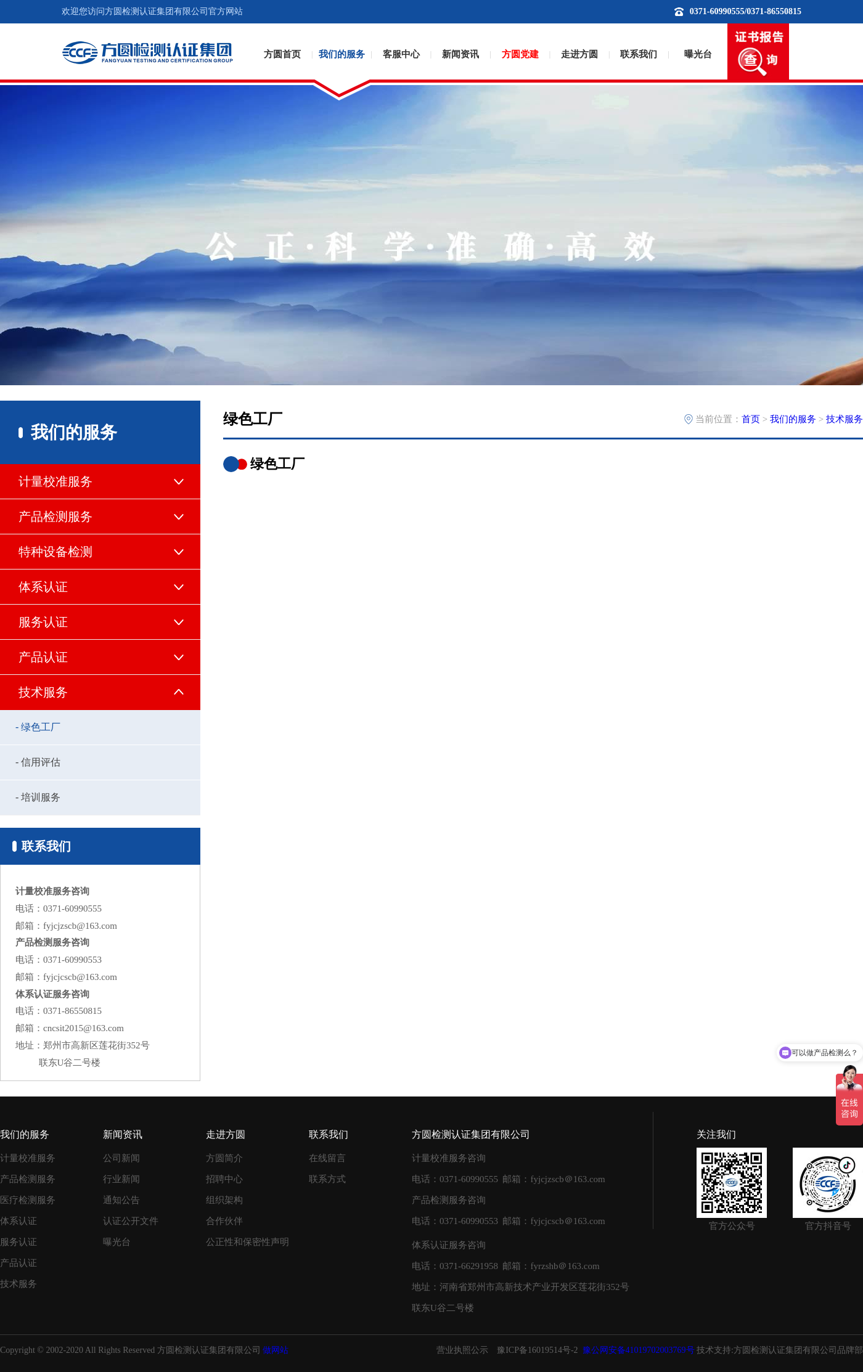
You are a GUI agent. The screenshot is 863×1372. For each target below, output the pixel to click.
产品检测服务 (27, 1179)
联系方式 (327, 1179)
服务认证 (18, 1242)
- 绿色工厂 (37, 727)
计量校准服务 (27, 1158)
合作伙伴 (224, 1221)
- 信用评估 (37, 762)
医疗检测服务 (27, 1200)
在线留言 (327, 1158)
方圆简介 (224, 1158)
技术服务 (844, 419)
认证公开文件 (130, 1221)
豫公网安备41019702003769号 (638, 1350)
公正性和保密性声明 (247, 1242)
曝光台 (698, 54)
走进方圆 (579, 54)
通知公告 (121, 1200)
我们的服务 (342, 54)
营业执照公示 (462, 1350)
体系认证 (18, 1221)
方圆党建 (520, 54)
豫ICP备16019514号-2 (537, 1350)
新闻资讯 (460, 54)
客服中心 (401, 54)
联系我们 (638, 54)
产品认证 (18, 1263)
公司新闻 (121, 1158)
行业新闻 (121, 1179)
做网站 (275, 1350)
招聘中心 (224, 1179)
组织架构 (224, 1200)
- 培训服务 (37, 797)
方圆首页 (282, 54)
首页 (751, 419)
